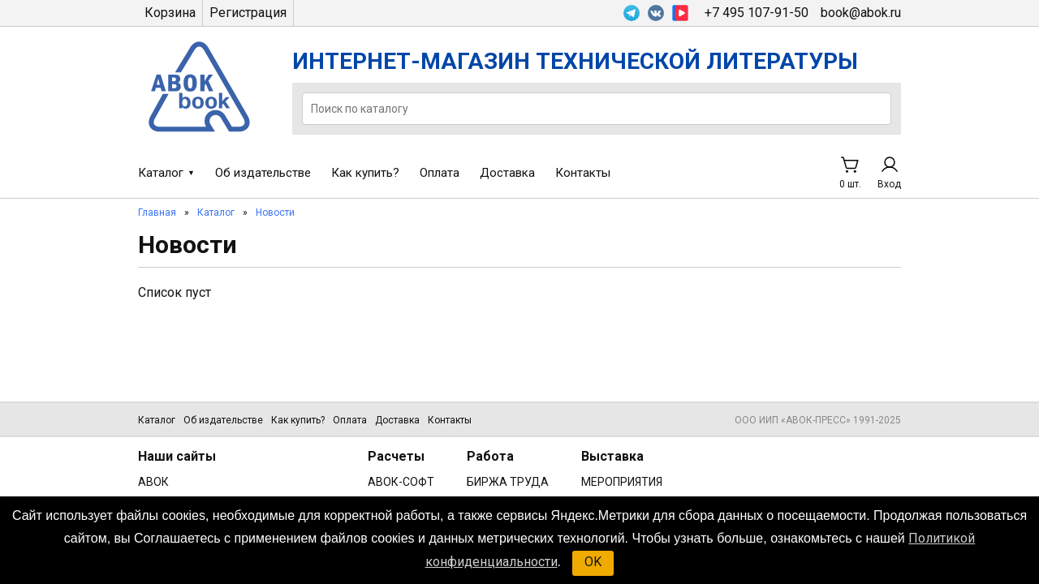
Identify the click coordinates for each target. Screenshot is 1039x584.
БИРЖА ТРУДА (508, 481)
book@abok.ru (861, 12)
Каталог (160, 172)
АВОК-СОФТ (401, 481)
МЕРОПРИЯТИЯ (621, 481)
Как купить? (365, 172)
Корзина (170, 12)
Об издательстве (263, 172)
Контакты (582, 172)
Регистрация (248, 12)
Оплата (439, 172)
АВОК (153, 481)
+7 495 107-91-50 (756, 12)
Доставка (507, 172)
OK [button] (592, 561)
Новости (275, 212)
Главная (157, 212)
